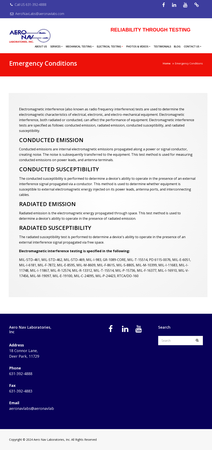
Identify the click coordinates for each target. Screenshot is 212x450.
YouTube (185, 5)
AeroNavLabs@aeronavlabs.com (36, 13)
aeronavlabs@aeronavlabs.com (36, 408)
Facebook (163, 5)
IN (174, 5)
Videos (196, 5)
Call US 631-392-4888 (27, 4)
